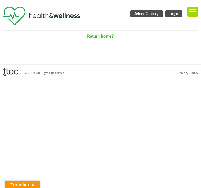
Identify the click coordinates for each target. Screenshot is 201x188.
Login (173, 14)
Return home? (100, 36)
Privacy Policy (188, 73)
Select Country (146, 14)
